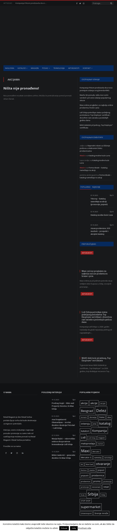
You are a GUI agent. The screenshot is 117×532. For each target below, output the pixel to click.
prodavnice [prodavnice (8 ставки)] (85, 481)
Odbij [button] (74, 528)
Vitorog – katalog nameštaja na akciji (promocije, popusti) (99, 201)
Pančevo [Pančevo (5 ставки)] (84, 470)
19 (112, 195)
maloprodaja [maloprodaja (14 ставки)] (88, 443)
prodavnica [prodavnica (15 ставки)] (98, 475)
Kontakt (87, 68)
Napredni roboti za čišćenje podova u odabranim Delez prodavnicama (95, 148)
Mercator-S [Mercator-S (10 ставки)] (86, 457)
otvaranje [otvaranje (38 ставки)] (103, 464)
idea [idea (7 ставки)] (109, 417)
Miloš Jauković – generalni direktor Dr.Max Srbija (63, 456)
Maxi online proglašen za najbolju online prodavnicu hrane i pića (96, 106)
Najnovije (96, 187)
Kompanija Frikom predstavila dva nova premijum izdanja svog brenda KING (32, 3)
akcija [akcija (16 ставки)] (84, 403)
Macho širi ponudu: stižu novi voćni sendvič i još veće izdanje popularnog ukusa (95, 98)
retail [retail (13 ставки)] (106, 486)
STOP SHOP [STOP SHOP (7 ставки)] (85, 501)
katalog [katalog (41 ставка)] (105, 423)
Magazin (35, 68)
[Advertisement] (58, 45)
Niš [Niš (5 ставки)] (82, 464)
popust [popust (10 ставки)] (101, 470)
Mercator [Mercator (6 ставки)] (96, 451)
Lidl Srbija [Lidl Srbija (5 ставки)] (92, 438)
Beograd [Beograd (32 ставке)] (87, 411)
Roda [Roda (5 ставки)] (82, 495)
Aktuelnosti (73, 68)
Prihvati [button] (64, 528)
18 (112, 212)
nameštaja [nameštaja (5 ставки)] (108, 458)
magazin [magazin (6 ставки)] (101, 438)
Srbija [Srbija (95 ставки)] (93, 494)
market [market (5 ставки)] (100, 444)
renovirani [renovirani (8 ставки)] (96, 487)
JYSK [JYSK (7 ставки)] (94, 424)
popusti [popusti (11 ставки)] (85, 475)
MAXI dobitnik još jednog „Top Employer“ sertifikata (96, 359)
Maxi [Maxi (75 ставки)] (85, 450)
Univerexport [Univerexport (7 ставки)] (86, 513)
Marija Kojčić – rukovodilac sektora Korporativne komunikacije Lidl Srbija (63, 441)
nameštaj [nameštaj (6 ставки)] (97, 457)
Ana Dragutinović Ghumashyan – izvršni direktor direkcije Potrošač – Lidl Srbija (63, 423)
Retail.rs (83, 155)
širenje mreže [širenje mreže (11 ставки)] (101, 513)
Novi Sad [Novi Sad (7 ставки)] (89, 464)
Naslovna (9, 68)
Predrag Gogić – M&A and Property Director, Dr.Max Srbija (63, 406)
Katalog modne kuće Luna (99, 155)
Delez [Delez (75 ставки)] (101, 410)
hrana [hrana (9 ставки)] (101, 417)
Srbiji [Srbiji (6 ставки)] (103, 495)
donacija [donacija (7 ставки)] (93, 417)
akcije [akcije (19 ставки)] (93, 403)
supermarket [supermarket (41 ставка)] (91, 507)
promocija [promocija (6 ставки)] (107, 481)
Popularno (85, 187)
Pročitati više (84, 528)
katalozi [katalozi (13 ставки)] (85, 430)
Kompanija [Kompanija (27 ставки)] (99, 431)
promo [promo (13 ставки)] (96, 481)
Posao (45, 68)
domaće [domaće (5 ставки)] (84, 417)
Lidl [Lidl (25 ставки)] (83, 437)
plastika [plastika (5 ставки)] (92, 470)
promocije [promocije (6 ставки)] (85, 487)
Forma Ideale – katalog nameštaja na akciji (93, 169)
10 (112, 225)
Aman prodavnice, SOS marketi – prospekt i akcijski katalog (100, 231)
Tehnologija (59, 68)
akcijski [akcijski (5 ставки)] (102, 403)
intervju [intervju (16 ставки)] (85, 423)
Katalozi (22, 68)
